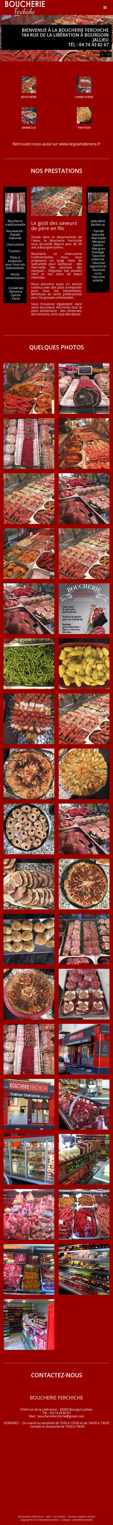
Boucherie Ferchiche (49, 1519)
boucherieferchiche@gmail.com (61, 1416)
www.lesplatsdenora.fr (80, 144)
